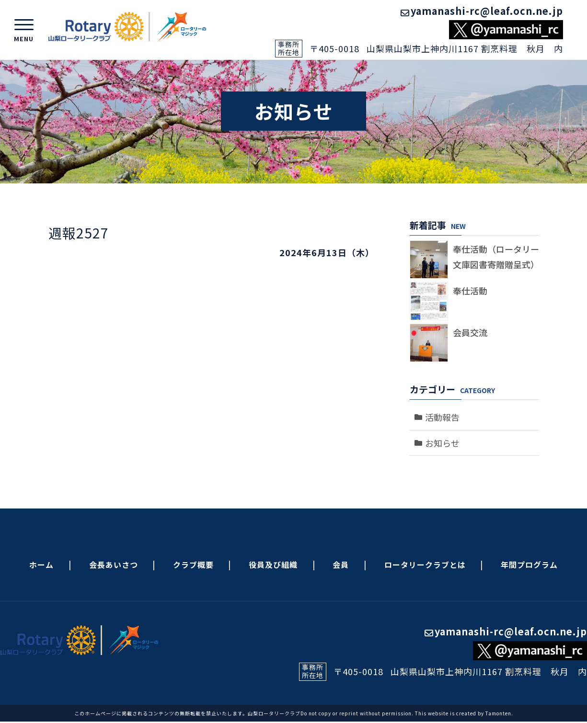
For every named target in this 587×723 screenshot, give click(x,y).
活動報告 (442, 417)
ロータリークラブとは (425, 564)
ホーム (41, 564)
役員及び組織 (273, 564)
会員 (341, 564)
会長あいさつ (113, 564)
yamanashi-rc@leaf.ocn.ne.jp (482, 11)
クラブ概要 (193, 564)
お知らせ (442, 443)
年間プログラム (529, 564)
